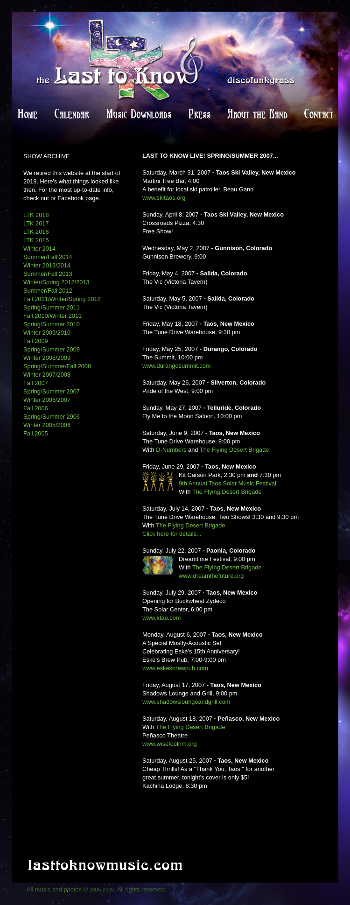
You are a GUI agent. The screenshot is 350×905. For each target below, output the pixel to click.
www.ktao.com (161, 617)
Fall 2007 (35, 382)
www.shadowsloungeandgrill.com (186, 701)
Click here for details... (172, 533)
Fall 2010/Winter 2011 (52, 315)
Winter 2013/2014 (46, 265)
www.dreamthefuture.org (211, 575)
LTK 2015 (36, 240)
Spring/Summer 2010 (51, 324)
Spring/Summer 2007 (51, 391)
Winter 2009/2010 (46, 332)
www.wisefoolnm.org (169, 743)
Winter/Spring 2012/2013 (56, 282)
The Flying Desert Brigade (234, 449)
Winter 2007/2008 (46, 374)
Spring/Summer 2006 (51, 416)
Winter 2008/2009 (46, 357)
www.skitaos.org (163, 197)
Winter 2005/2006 (46, 424)
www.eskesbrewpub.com (175, 668)
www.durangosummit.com (176, 365)
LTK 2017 (36, 223)
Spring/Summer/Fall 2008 (57, 366)
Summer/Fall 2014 (47, 256)
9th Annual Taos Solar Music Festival (227, 483)
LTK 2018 (36, 214)
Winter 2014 (39, 248)
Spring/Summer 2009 (51, 349)
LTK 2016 (36, 231)
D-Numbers (171, 449)
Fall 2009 (35, 340)
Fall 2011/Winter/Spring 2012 (62, 298)
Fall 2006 (35, 408)
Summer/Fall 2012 (47, 290)
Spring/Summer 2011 (51, 307)
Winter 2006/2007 (46, 399)
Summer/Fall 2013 (47, 273)
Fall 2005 (35, 433)
